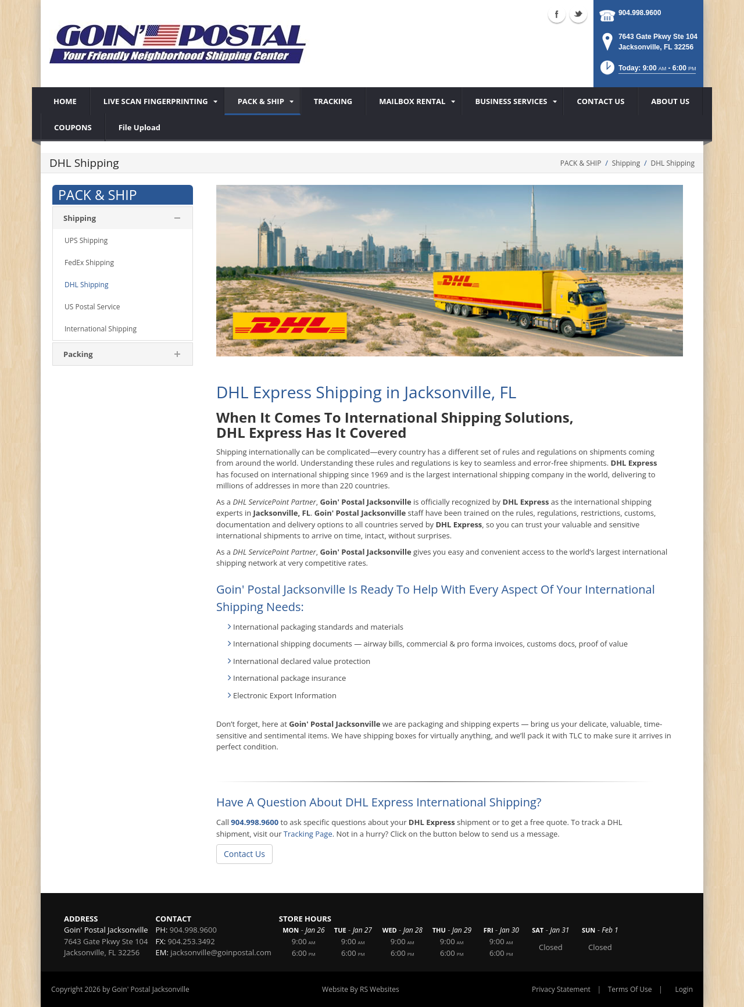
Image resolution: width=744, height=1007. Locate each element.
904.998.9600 (639, 13)
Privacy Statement (561, 989)
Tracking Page (308, 834)
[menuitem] (157, 101)
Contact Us (244, 853)
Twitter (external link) (578, 14)
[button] (647, 71)
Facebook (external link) (557, 14)
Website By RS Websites (360, 989)
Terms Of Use (630, 989)
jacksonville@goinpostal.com (220, 952)
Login (684, 989)
